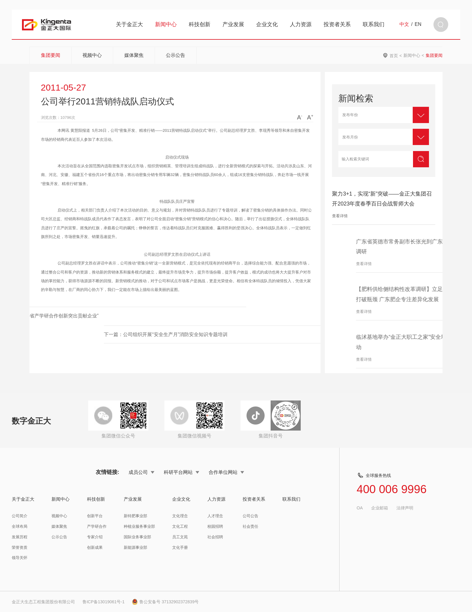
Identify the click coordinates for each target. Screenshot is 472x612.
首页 (394, 55)
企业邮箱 (379, 508)
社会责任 (250, 526)
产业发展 (233, 24)
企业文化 (267, 24)
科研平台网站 (181, 472)
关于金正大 (129, 24)
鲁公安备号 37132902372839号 (165, 602)
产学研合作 (97, 526)
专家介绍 (95, 537)
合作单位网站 (226, 472)
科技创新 (199, 24)
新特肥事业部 (135, 516)
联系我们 (373, 24)
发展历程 (19, 537)
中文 (404, 24)
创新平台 (95, 516)
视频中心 (92, 55)
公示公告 (175, 55)
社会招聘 (215, 537)
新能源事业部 (135, 547)
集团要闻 (50, 55)
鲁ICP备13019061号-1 (103, 601)
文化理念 (180, 516)
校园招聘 (215, 526)
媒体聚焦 (134, 55)
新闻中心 (166, 24)
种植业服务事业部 (139, 526)
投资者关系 (337, 24)
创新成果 (95, 547)
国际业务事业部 (137, 537)
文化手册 (180, 547)
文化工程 (180, 526)
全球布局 (19, 526)
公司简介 (19, 516)
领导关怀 (19, 557)
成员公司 (141, 472)
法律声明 (404, 508)
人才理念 (215, 516)
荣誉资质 (19, 547)
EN (418, 24)
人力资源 (301, 24)
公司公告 (250, 516)
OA (360, 508)
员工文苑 (180, 537)
